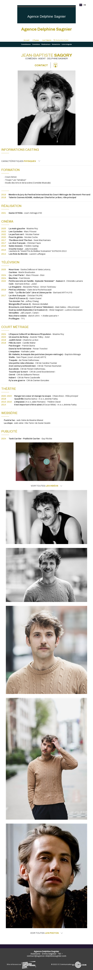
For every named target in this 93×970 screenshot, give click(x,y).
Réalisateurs (45, 44)
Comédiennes (26, 44)
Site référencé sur (21, 964)
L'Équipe (36, 40)
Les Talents (46, 40)
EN (85, 5)
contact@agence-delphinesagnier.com (46, 956)
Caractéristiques (20, 161)
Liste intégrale (67, 44)
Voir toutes (46, 486)
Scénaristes (56, 44)
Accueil (26, 40)
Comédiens (36, 44)
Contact (41, 65)
